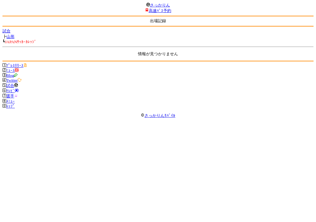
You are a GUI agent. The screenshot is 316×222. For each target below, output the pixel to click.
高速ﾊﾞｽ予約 (160, 10)
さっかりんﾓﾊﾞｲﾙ (158, 115)
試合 (6, 31)
